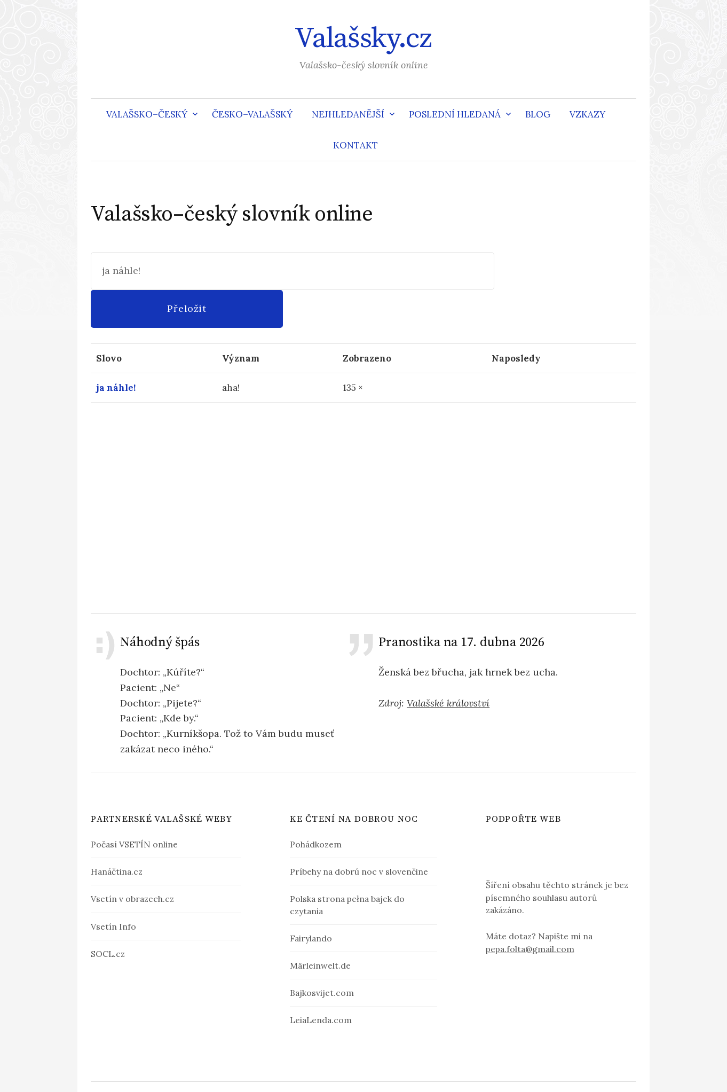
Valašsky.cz (363, 38)
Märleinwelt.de (320, 927)
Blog (537, 114)
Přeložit (565, 270)
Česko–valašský (252, 114)
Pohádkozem (316, 807)
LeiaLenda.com (321, 982)
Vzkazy (587, 114)
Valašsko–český (146, 114)
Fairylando (311, 900)
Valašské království (448, 665)
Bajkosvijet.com (322, 954)
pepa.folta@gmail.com (530, 942)
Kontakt (355, 145)
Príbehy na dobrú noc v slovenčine (359, 834)
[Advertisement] (363, 469)
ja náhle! (116, 350)
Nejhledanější (348, 114)
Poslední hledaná (455, 114)
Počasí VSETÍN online (134, 807)
